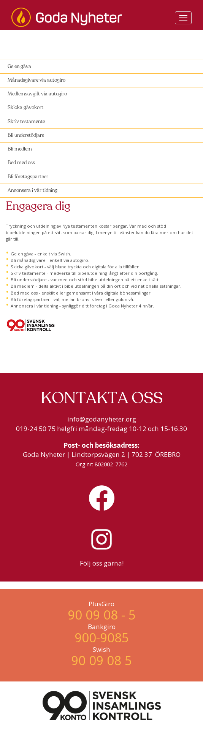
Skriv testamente (26, 121)
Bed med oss (21, 162)
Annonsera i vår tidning (32, 190)
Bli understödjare (26, 135)
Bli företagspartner (28, 176)
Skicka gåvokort (25, 107)
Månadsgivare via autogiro (36, 80)
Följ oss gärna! (102, 563)
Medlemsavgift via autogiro (37, 94)
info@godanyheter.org (101, 419)
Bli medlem (20, 149)
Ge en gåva (19, 66)
